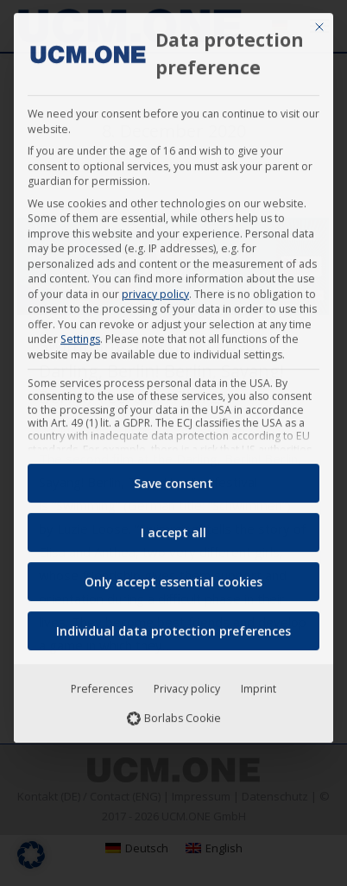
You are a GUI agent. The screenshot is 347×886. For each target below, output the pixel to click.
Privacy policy (187, 681)
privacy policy (155, 286)
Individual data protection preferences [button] (173, 624)
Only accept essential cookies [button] (173, 574)
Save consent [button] (173, 476)
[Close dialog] (319, 20)
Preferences (102, 681)
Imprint (258, 681)
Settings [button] (80, 332)
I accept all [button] (173, 525)
